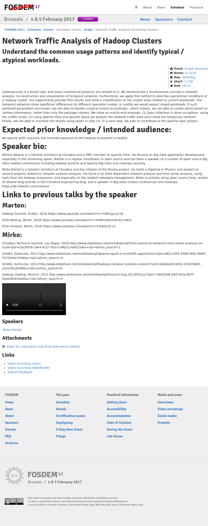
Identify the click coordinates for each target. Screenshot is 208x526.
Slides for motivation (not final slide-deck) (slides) (43, 346)
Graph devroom (196, 68)
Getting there (117, 402)
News (161, 7)
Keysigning (64, 423)
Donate (10, 429)
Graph (88, 29)
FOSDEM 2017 (14, 29)
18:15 (186, 85)
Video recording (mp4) (24, 363)
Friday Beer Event (69, 429)
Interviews (165, 402)
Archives (11, 443)
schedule (88, 18)
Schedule (177, 7)
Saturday (188, 77)
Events (49, 29)
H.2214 (190, 73)
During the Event (119, 429)
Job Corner (115, 436)
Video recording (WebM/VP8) (28, 368)
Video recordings (170, 409)
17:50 (188, 81)
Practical (196, 7)
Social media (167, 416)
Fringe (61, 436)
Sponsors (164, 19)
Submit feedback (20, 372)
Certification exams (70, 416)
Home (136, 7)
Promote (164, 423)
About (147, 7)
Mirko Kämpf (12, 329)
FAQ (8, 436)
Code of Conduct (119, 423)
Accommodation (119, 416)
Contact (184, 19)
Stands (61, 409)
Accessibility (116, 409)
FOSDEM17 (22, 7)
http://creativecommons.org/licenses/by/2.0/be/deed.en (97, 501)
